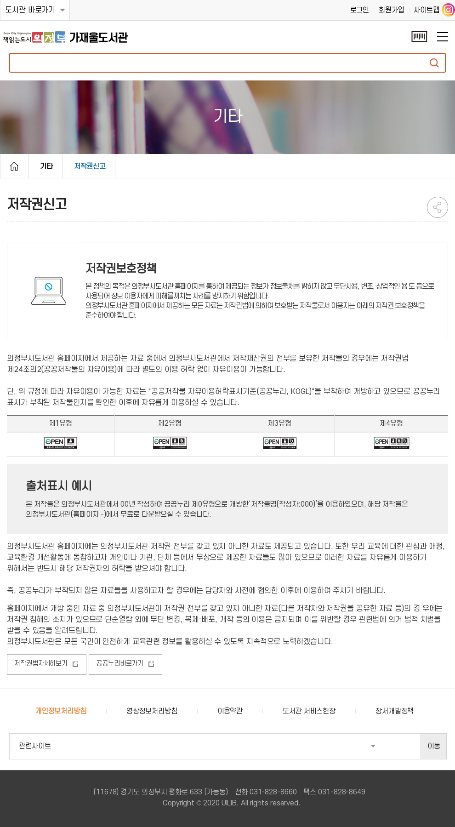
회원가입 (391, 10)
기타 (46, 166)
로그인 (360, 10)
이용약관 (230, 711)
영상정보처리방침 (151, 711)
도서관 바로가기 (30, 10)
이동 (433, 746)
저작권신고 (90, 166)
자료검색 (434, 63)
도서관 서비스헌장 (309, 711)
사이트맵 (426, 10)
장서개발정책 (394, 711)
